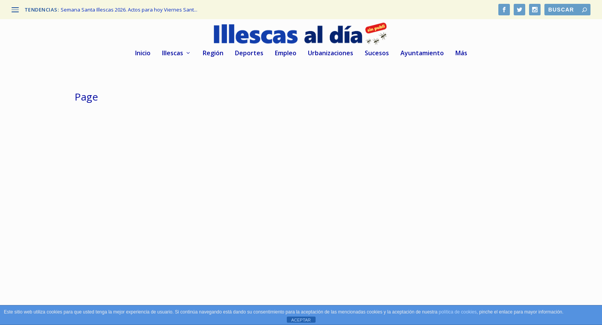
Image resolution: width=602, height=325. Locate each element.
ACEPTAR (301, 320)
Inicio (142, 53)
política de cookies (458, 312)
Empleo (285, 53)
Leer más (99, 260)
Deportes (249, 53)
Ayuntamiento (422, 53)
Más (461, 53)
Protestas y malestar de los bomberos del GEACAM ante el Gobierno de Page (291, 208)
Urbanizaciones (330, 53)
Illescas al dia (105, 224)
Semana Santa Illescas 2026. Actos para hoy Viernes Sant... (129, 9)
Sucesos (377, 53)
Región (213, 53)
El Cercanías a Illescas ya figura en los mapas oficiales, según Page (140, 208)
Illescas (172, 53)
